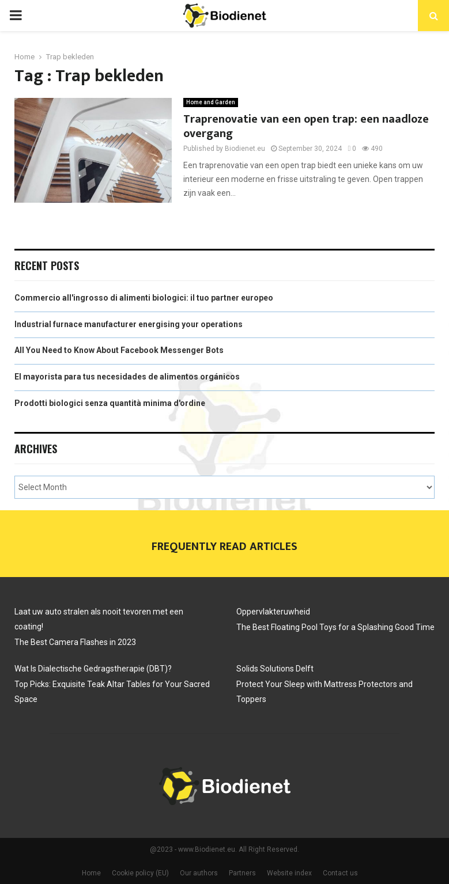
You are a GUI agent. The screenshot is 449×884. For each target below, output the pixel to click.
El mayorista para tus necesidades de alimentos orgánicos (127, 376)
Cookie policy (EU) (140, 873)
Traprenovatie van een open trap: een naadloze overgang (306, 126)
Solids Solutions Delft (275, 668)
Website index (289, 873)
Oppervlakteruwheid (273, 611)
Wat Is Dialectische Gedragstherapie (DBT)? (93, 668)
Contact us (340, 873)
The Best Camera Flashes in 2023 (75, 642)
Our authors (199, 873)
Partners (242, 873)
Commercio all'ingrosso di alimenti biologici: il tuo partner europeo (143, 297)
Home (91, 873)
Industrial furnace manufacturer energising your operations (128, 324)
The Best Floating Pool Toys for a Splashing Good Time (335, 627)
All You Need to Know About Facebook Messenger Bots (119, 350)
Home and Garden (210, 102)
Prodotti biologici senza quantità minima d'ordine (109, 403)
